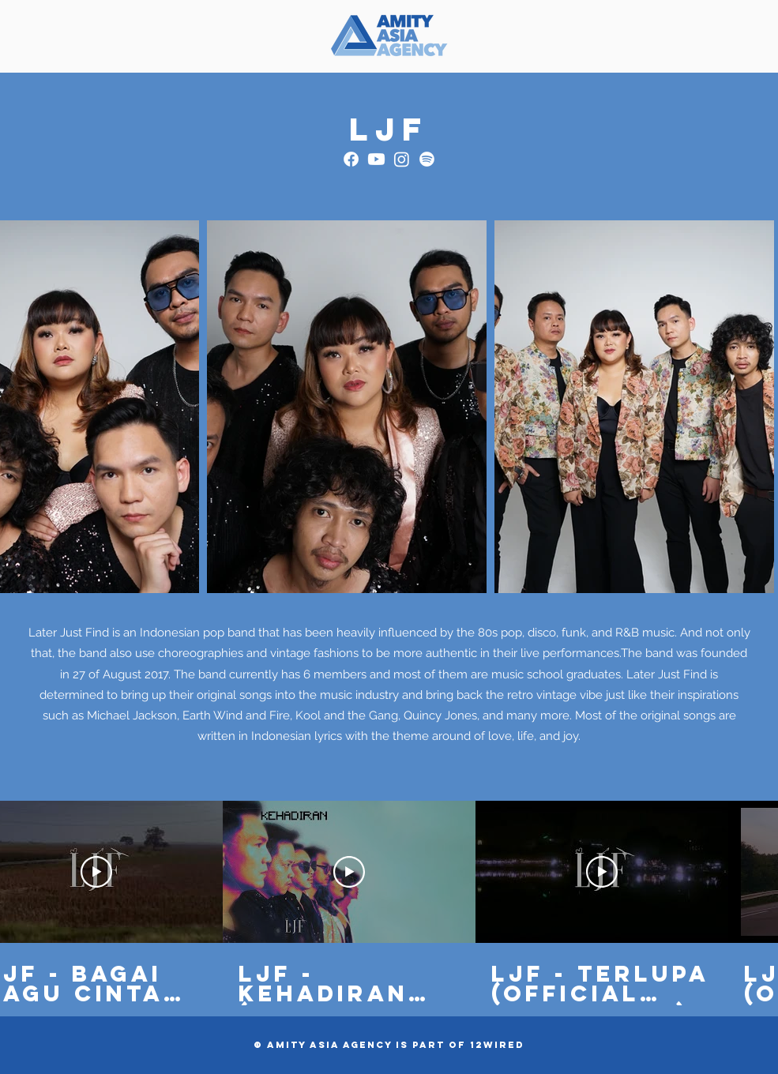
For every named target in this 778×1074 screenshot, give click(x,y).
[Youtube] (376, 159)
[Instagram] (402, 159)
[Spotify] (427, 159)
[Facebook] (351, 159)
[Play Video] (96, 872)
